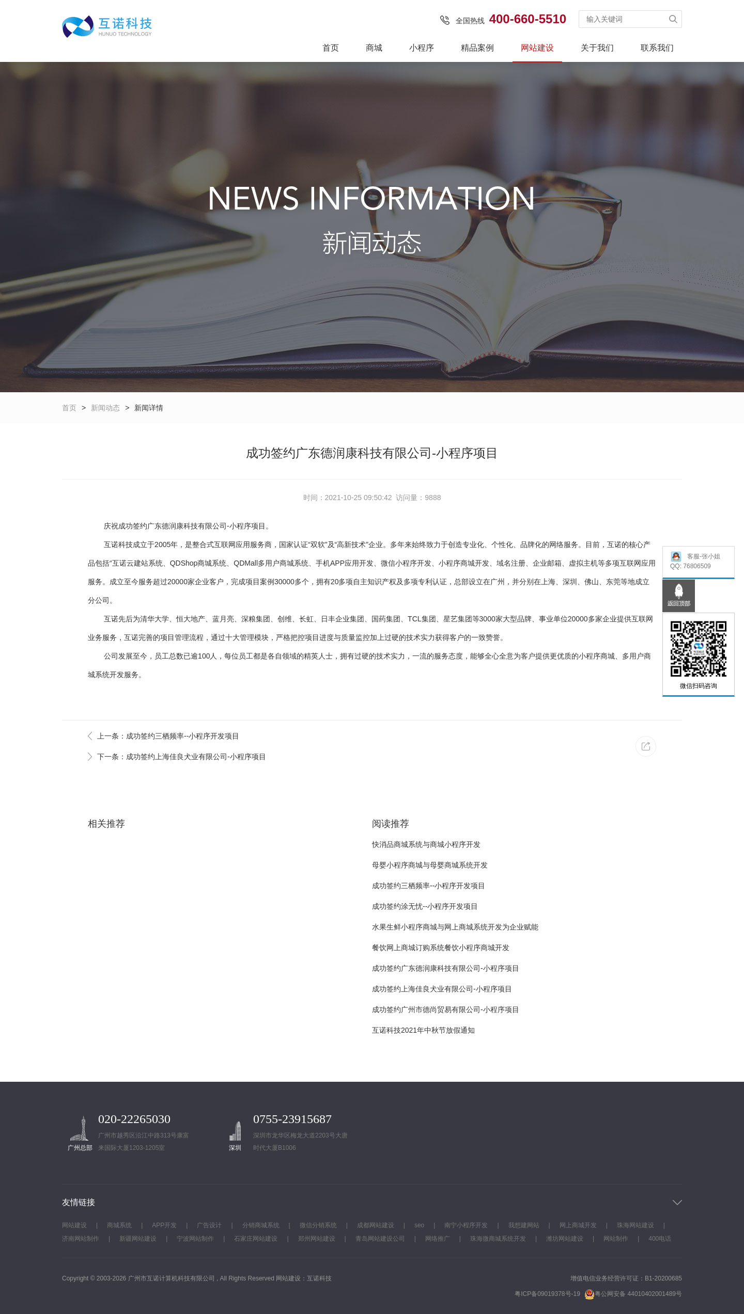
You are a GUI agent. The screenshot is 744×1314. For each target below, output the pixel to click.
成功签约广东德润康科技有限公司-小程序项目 (445, 968)
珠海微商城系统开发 (498, 1238)
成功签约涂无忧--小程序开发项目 (425, 906)
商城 (374, 47)
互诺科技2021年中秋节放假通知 (423, 1030)
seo (419, 1225)
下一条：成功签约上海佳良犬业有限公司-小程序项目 (181, 756)
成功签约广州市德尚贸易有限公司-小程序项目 (445, 1009)
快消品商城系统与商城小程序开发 (426, 844)
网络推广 (437, 1238)
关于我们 (597, 47)
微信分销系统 (318, 1225)
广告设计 (209, 1225)
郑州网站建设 (316, 1238)
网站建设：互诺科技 (304, 1278)
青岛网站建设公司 (380, 1238)
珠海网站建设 (635, 1225)
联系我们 (657, 47)
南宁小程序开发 (466, 1225)
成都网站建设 (375, 1225)
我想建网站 (523, 1225)
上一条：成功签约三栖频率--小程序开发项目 (168, 736)
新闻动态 (105, 408)
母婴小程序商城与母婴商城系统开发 (430, 865)
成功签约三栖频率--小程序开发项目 (428, 886)
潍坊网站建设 (564, 1238)
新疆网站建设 (138, 1238)
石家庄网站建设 (255, 1238)
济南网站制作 (80, 1238)
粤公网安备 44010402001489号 (633, 1294)
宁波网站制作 (195, 1238)
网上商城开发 (578, 1225)
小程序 (421, 47)
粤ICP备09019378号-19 (547, 1293)
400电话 (659, 1238)
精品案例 (477, 47)
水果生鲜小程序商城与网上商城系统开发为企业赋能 (455, 927)
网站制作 (615, 1238)
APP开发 (164, 1225)
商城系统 (119, 1225)
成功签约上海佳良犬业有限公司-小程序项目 (442, 989)
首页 (330, 47)
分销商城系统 (261, 1225)
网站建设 (537, 47)
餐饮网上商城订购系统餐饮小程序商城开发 (440, 947)
